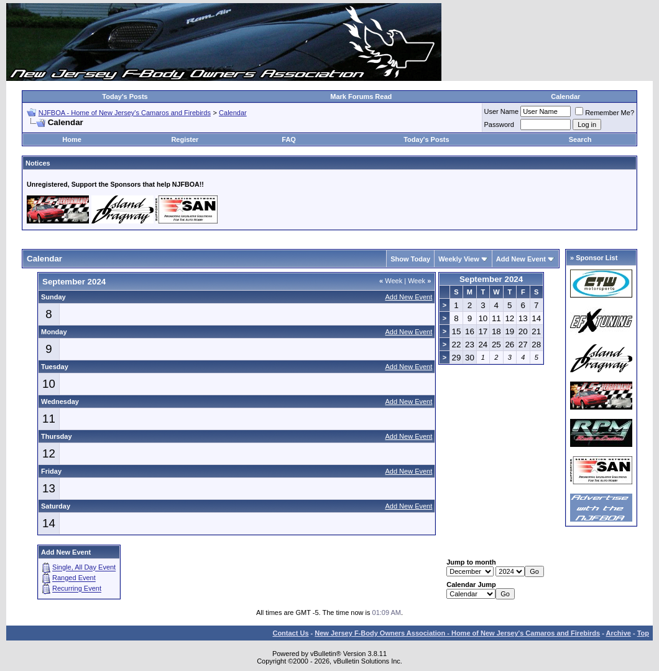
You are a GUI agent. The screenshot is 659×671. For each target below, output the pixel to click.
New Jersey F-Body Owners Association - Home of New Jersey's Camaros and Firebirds (457, 633)
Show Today (410, 259)
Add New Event (521, 259)
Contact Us (290, 633)
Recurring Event (76, 589)
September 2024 (491, 279)
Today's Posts (124, 96)
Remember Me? (604, 112)
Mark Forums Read (361, 96)
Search (580, 139)
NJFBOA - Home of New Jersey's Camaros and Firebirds (125, 112)
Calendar (565, 96)
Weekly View (458, 259)
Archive (618, 633)
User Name (501, 111)
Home (71, 139)
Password (499, 124)
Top (643, 633)
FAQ (289, 139)
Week (390, 280)
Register (184, 139)
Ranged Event (74, 578)
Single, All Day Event (84, 567)
